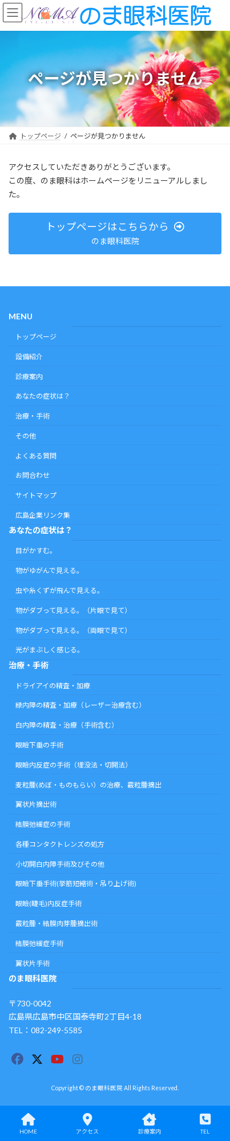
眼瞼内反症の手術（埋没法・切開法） (73, 765)
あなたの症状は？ (42, 396)
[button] (115, 233)
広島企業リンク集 (42, 515)
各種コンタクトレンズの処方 (59, 844)
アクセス (87, 1124)
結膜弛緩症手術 (39, 943)
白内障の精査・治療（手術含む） (66, 725)
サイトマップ (36, 496)
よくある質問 (36, 456)
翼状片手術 (32, 963)
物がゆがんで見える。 (49, 571)
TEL (205, 1124)
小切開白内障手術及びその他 (59, 864)
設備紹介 (29, 356)
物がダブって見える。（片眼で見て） (73, 610)
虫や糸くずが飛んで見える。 (59, 590)
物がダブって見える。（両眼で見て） (73, 630)
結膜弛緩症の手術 (42, 825)
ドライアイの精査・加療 (52, 685)
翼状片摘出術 (36, 805)
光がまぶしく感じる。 (49, 650)
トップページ (36, 336)
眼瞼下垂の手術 (39, 745)
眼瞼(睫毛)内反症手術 (48, 904)
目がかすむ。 (36, 551)
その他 (25, 436)
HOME (28, 1124)
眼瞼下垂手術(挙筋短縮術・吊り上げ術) (75, 884)
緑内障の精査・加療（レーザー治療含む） (80, 705)
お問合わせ (32, 476)
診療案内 (29, 376)
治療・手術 (32, 416)
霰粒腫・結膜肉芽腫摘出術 (56, 923)
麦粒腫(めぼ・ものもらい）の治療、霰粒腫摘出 (88, 785)
